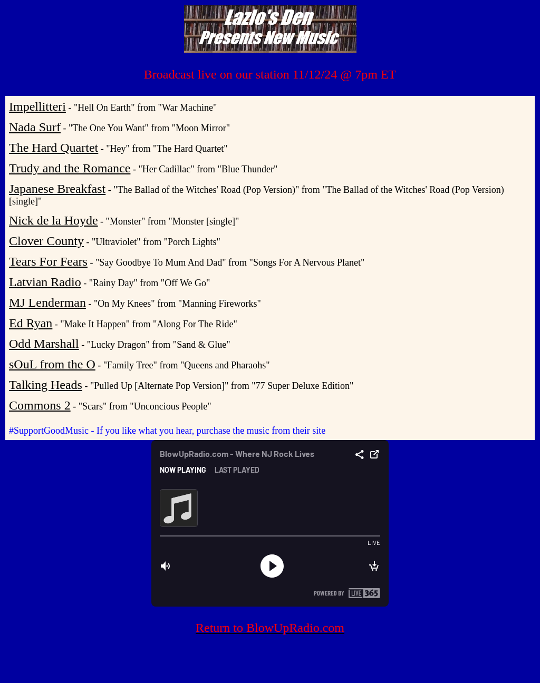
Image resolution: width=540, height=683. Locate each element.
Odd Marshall (44, 343)
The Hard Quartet (53, 147)
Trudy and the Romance (69, 168)
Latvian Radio (45, 282)
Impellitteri (37, 106)
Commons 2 (40, 405)
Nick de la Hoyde (53, 220)
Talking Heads (45, 385)
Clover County (46, 241)
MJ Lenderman (47, 302)
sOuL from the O (52, 364)
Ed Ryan (30, 323)
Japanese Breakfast (57, 189)
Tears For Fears (48, 261)
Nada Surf (35, 127)
